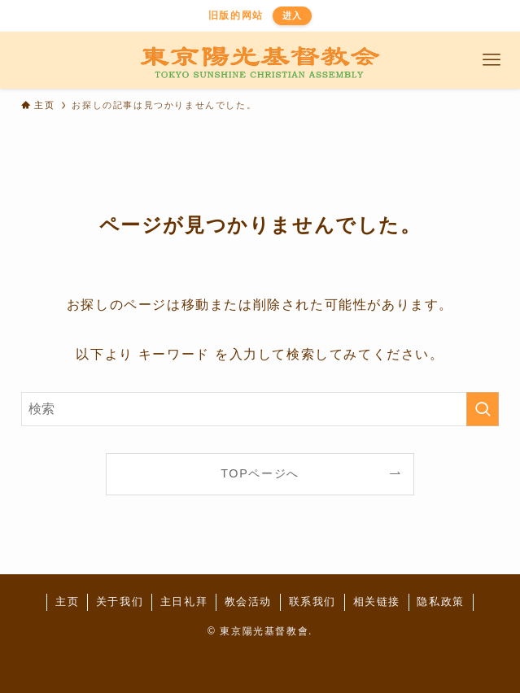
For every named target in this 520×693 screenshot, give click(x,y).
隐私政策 (440, 601)
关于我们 (119, 601)
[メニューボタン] (491, 60)
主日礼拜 (184, 601)
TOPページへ (260, 473)
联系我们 (312, 601)
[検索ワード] (260, 409)
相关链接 (376, 601)
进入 (292, 15)
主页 (67, 601)
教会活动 (248, 601)
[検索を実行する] (482, 409)
